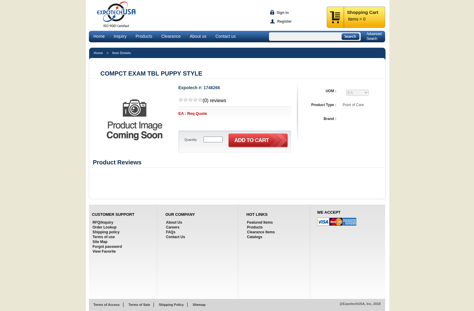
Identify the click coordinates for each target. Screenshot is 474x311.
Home (99, 36)
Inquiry (120, 36)
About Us (174, 222)
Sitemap (199, 304)
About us (198, 36)
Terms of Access (106, 304)
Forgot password (107, 247)
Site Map (100, 242)
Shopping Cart (362, 12)
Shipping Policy (171, 304)
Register (284, 21)
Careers (173, 227)
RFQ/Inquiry (103, 222)
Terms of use (104, 237)
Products (143, 36)
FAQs (170, 232)
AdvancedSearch (373, 36)
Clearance (171, 36)
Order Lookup (104, 227)
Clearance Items (261, 232)
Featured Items (260, 222)
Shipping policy (106, 232)
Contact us (226, 36)
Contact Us (175, 237)
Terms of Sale (139, 304)
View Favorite (104, 251)
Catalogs (254, 237)
